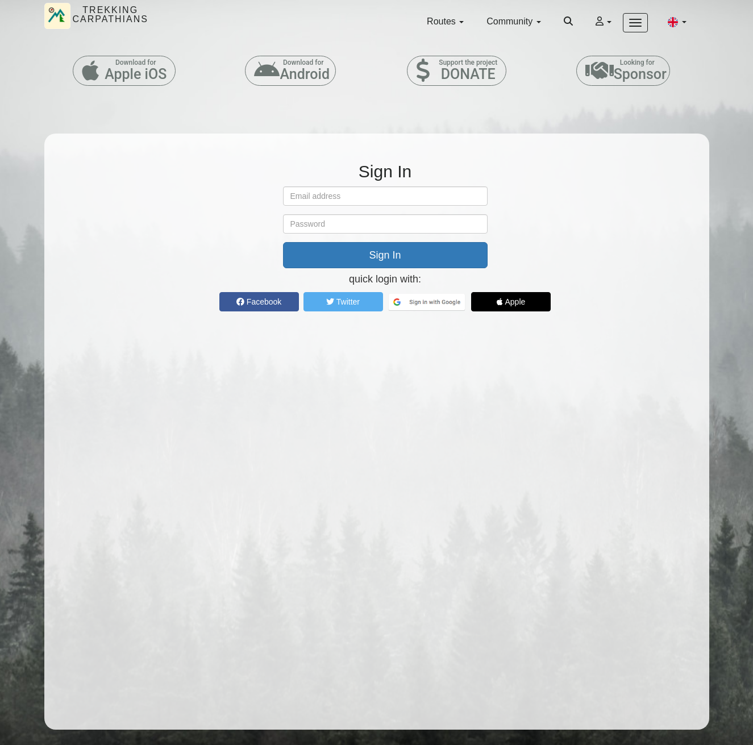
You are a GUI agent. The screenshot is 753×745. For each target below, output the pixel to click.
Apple (511, 301)
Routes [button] (445, 21)
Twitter (343, 301)
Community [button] (513, 21)
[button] (677, 21)
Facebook (258, 301)
